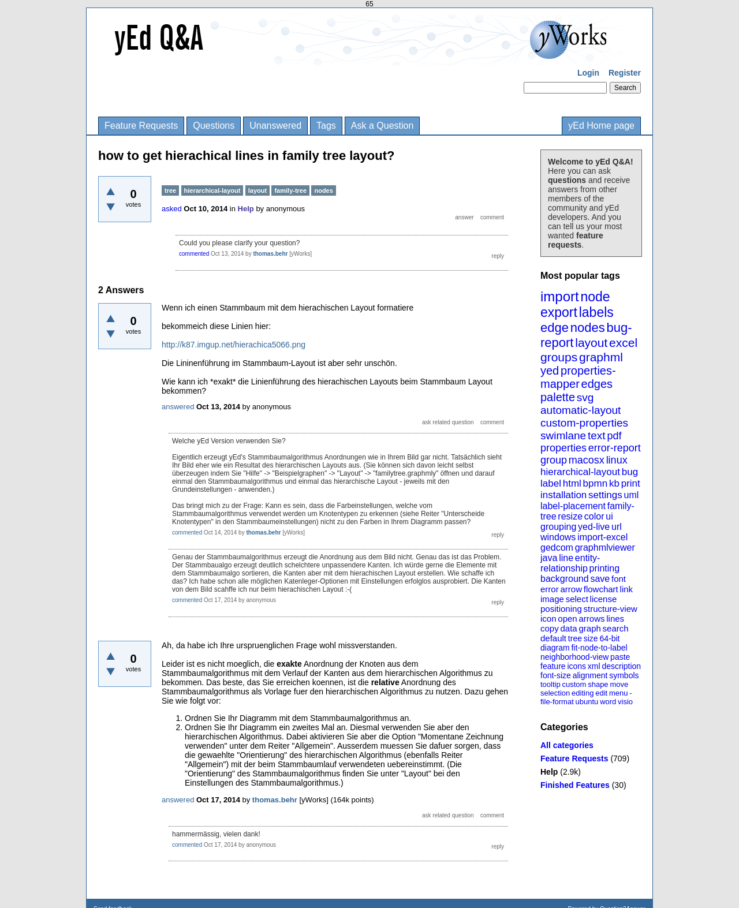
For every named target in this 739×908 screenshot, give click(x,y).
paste (620, 657)
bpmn (595, 483)
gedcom (556, 547)
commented (194, 254)
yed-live (594, 527)
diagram (555, 647)
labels (596, 312)
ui (609, 516)
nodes (587, 327)
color (594, 516)
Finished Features (575, 785)
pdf (614, 436)
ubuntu (587, 701)
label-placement (573, 506)
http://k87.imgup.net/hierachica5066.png (233, 344)
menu (618, 693)
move (619, 684)
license (603, 599)
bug (630, 471)
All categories (567, 745)
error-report (614, 448)
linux (617, 460)
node (595, 296)
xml (594, 666)
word (608, 701)
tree (575, 638)
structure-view (610, 609)
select (577, 599)
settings (605, 495)
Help (549, 771)
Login (588, 72)
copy (549, 628)
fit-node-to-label (599, 647)
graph (589, 628)
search (616, 628)
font (618, 579)
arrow (571, 589)
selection (555, 693)
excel (623, 342)
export (558, 312)
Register (625, 72)
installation (563, 495)
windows (558, 537)
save (600, 579)
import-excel (602, 537)
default (553, 638)
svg (585, 397)
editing (583, 693)
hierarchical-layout (580, 471)
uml (631, 495)
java (548, 558)
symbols (624, 675)
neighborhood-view (574, 657)
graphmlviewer (605, 547)
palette (557, 397)
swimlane (563, 435)
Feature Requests (141, 125)
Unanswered (275, 125)
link (626, 589)
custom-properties (584, 423)
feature (553, 666)
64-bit (609, 638)
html (572, 483)
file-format (557, 701)
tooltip (550, 684)
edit (601, 693)
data (568, 628)
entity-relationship (570, 563)
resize (570, 516)
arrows (591, 618)
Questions (213, 125)
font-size (555, 675)
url (616, 527)
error (549, 589)
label (550, 483)
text (597, 435)
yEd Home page (601, 125)
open (567, 618)
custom (574, 684)
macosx (586, 460)
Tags (326, 125)
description (621, 666)
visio (625, 701)
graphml (601, 357)
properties (563, 448)
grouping (558, 527)
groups (558, 357)
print (630, 483)
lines (615, 618)
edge (554, 327)
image (552, 599)
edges (597, 384)
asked (172, 208)
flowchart (601, 589)
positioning (561, 609)
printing (604, 568)
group (553, 460)
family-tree (290, 190)
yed (549, 370)
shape (598, 684)
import (559, 296)
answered (178, 406)
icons (576, 666)
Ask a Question (382, 125)
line (566, 558)
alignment (590, 675)
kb (614, 483)
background (564, 579)
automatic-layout (580, 410)
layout (591, 342)
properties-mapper (578, 377)
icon (548, 618)
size (591, 638)
